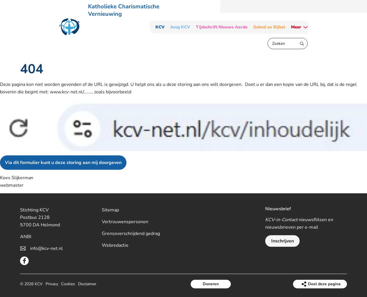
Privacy (52, 284)
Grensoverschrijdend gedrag (131, 233)
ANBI (25, 237)
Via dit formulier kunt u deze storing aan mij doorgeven (63, 162)
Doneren (211, 284)
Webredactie (115, 245)
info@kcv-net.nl (46, 248)
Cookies (68, 284)
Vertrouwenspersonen (125, 222)
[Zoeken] (288, 43)
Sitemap (110, 210)
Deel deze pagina (324, 284)
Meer (296, 27)
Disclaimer (87, 284)
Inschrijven (282, 241)
